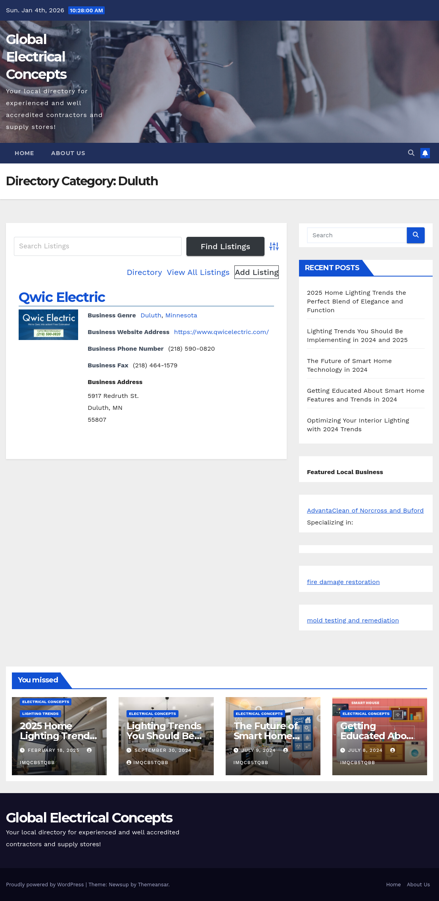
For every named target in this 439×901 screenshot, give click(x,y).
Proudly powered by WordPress (46, 885)
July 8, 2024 (366, 750)
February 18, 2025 (54, 750)
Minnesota (181, 315)
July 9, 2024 (259, 750)
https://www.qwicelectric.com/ (221, 332)
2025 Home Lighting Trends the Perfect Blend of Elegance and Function (356, 301)
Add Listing (256, 272)
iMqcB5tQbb (147, 762)
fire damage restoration (343, 582)
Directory (144, 272)
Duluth (150, 315)
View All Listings (198, 272)
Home (24, 153)
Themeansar (153, 885)
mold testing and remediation (353, 620)
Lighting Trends (40, 713)
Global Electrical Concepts (36, 57)
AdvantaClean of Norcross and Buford (365, 510)
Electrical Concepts (45, 701)
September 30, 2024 (163, 750)
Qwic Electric (62, 297)
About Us (68, 153)
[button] (411, 153)
